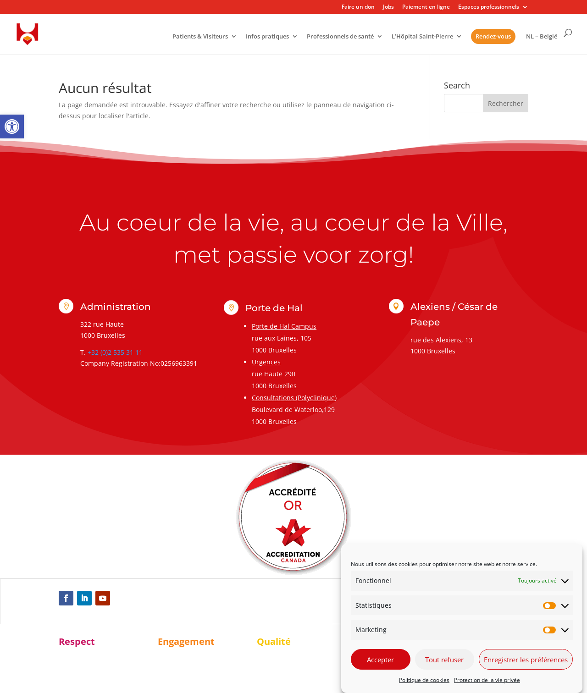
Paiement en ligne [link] (426, 7)
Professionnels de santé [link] (340, 36)
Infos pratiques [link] (267, 36)
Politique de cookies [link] (424, 680)
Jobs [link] (388, 7)
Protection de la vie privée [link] (487, 680)
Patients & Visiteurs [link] (200, 36)
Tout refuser (444, 659)
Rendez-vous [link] (493, 36)
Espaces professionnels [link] (488, 7)
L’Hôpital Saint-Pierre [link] (422, 36)
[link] (12, 126)
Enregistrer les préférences (526, 659)
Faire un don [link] (358, 7)
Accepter (380, 659)
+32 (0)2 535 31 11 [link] (115, 352)
